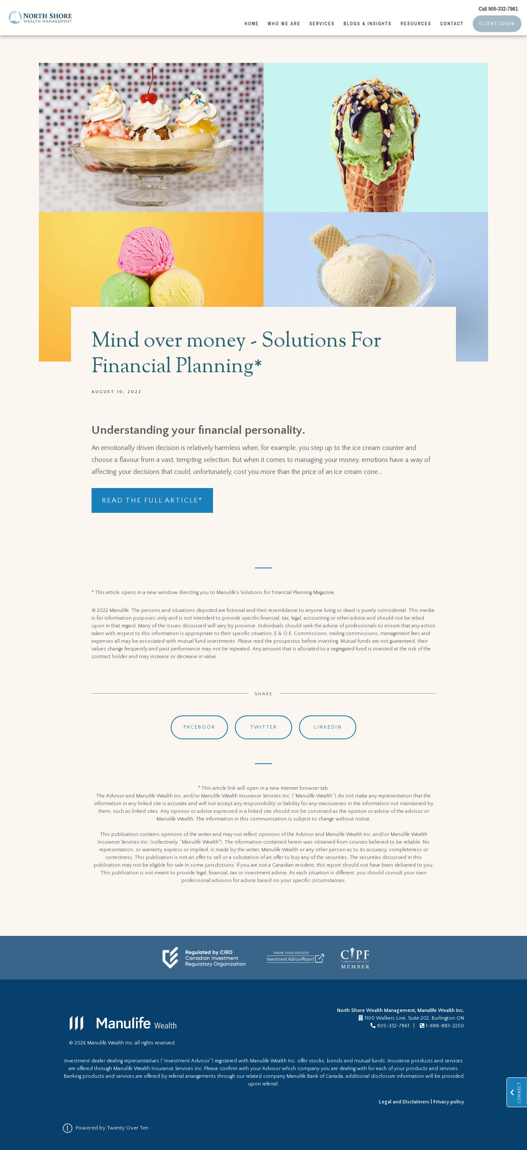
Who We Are (284, 23)
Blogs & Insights (367, 23)
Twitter (263, 727)
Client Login (497, 23)
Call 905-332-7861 (498, 8)
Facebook (200, 727)
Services (322, 23)
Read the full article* (152, 500)
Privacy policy (448, 1102)
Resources (415, 23)
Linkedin (328, 727)
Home (252, 23)
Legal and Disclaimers (404, 1102)
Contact (452, 23)
